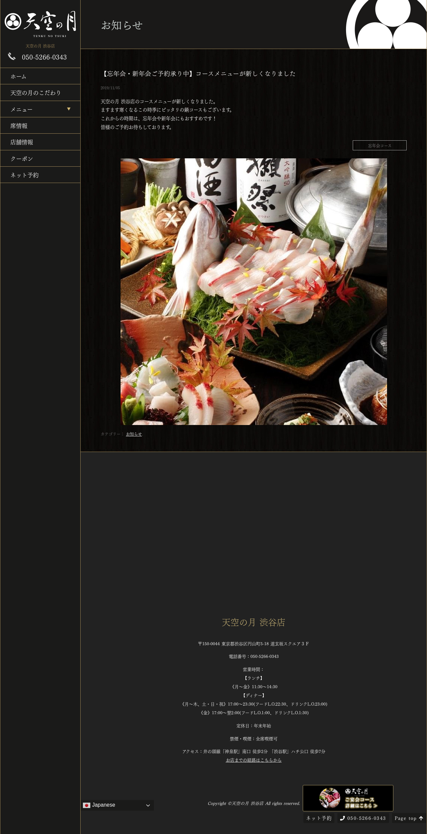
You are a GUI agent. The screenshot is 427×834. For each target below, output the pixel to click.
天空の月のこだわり (35, 92)
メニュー (21, 108)
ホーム (18, 75)
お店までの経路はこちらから (254, 759)
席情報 (18, 125)
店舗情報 (21, 141)
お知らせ (134, 434)
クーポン (21, 158)
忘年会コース (380, 145)
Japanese (99, 805)
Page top (409, 817)
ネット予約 (24, 174)
